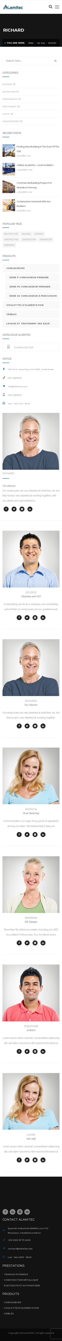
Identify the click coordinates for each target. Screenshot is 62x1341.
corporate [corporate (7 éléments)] (9, 245)
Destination (9, 92)
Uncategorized (10, 121)
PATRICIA (31, 809)
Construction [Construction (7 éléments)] (11, 239)
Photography (10, 99)
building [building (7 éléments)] (26, 234)
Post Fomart (9, 106)
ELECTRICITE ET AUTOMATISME (22, 1285)
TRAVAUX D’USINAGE (16, 1274)
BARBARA (31, 917)
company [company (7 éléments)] (39, 234)
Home (31, 42)
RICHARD (8, 473)
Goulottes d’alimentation (25, 305)
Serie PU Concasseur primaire (29, 286)
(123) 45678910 (15, 395)
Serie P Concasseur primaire (29, 277)
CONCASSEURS (12, 1302)
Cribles (11, 314)
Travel (6, 114)
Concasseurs (15, 268)
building (7, 84)
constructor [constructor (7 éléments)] (29, 239)
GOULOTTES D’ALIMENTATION (21, 1308)
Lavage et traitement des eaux (28, 323)
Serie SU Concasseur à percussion (33, 295)
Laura (31, 1134)
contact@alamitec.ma (20, 1248)
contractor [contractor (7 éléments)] (46, 239)
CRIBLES (9, 1313)
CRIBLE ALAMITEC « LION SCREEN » (35, 165)
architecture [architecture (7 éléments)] (11, 234)
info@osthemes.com (17, 386)
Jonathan (31, 1026)
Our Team (41, 43)
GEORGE (31, 592)
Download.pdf (20, 347)
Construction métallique (21, 1280)
